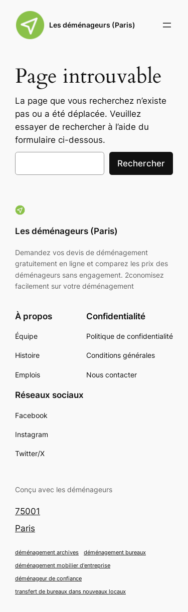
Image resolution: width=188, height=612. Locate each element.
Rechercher (141, 163)
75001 (27, 511)
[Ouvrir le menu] (167, 25)
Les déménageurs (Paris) (92, 25)
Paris (25, 528)
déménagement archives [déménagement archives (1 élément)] (47, 552)
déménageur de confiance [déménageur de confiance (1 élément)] (48, 578)
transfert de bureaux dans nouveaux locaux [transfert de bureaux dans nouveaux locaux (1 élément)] (70, 591)
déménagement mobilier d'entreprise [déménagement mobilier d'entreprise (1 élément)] (62, 565)
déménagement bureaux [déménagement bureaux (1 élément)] (115, 552)
